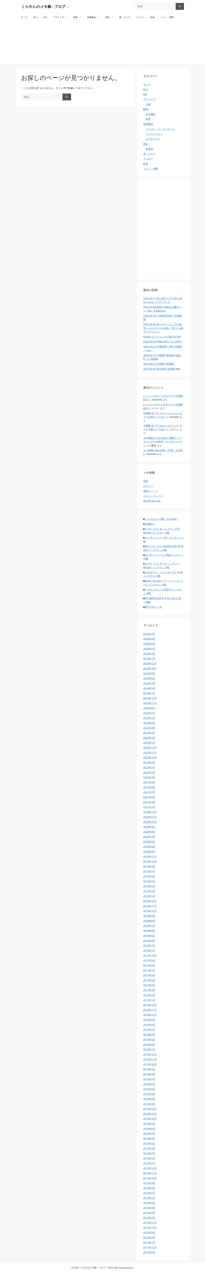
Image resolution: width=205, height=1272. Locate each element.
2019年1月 (149, 896)
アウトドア (61, 17)
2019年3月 (149, 886)
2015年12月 (150, 1054)
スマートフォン (154, 134)
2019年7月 (149, 871)
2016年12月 (150, 1005)
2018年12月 (150, 901)
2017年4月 (149, 985)
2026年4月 (149, 638)
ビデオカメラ (153, 139)
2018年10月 (150, 911)
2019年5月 (149, 881)
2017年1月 (149, 1000)
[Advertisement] (102, 43)
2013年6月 (149, 1198)
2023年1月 (149, 742)
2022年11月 (150, 752)
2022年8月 (149, 762)
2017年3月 (149, 990)
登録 (145, 481)
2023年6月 (149, 718)
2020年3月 (149, 851)
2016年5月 (149, 1039)
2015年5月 (149, 1089)
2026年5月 (149, 633)
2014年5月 (149, 1143)
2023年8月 (149, 708)
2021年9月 (149, 782)
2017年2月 (149, 995)
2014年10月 (150, 1118)
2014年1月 (149, 1163)
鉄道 (152, 17)
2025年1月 (149, 658)
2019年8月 (149, 866)
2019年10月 (150, 861)
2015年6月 (149, 1084)
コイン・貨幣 (167, 17)
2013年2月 (149, 1217)
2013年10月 (150, 1178)
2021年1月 (149, 807)
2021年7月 (149, 792)
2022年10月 (150, 757)
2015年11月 (150, 1059)
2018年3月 (149, 945)
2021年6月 (149, 797)
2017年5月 (149, 980)
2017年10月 (150, 955)
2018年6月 (149, 930)
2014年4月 (149, 1148)
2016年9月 (149, 1019)
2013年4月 (149, 1207)
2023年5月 (149, 723)
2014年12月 (150, 1108)
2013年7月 (149, 1193)
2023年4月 (149, 727)
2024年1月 (149, 693)
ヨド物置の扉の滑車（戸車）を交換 (163, 450)
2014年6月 (149, 1138)
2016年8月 (149, 1024)
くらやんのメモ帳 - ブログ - (44, 6)
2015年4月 (149, 1094)
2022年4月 (149, 777)
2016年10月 (150, 1014)
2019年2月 (149, 891)
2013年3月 (149, 1212)
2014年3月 (149, 1153)
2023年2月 (149, 737)
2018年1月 (149, 950)
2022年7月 (149, 767)
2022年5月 (149, 772)
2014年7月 (149, 1133)
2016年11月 (150, 1010)
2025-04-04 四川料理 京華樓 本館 (161, 368)
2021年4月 (149, 802)
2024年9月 (149, 673)
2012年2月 (149, 1237)
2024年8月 (149, 678)
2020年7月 (149, 836)
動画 (78, 17)
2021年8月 (149, 787)
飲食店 (149, 148)
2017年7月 (149, 970)
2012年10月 (150, 1227)
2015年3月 (149, 1099)
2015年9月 (149, 1069)
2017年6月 (149, 975)
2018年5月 (149, 935)
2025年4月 (149, 653)
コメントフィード (153, 496)
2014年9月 (149, 1123)
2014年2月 (149, 1158)
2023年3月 (149, 732)
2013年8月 (149, 1188)
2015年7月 (149, 1079)
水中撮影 (151, 114)
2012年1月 (149, 1242)
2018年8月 (149, 920)
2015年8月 (149, 1074)
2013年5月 (149, 1202)
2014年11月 (150, 1113)
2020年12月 (150, 812)
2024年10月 (150, 668)
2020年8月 (149, 831)
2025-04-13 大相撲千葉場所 (158, 364)
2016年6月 (149, 1034)
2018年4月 (149, 940)
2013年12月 (150, 1168)
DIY (45, 17)
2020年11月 (150, 817)
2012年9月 (149, 1232)
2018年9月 (149, 916)
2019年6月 (149, 876)
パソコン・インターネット (160, 129)
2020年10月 (150, 822)
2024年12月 (150, 663)
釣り (36, 17)
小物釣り (150, 524)
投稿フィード (150, 491)
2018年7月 (149, 925)
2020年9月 (149, 826)
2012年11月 (150, 1222)
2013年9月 (149, 1183)
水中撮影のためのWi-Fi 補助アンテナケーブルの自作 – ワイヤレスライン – (163, 441)
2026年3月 (149, 643)
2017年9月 (149, 960)
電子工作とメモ (153, 607)
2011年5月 (149, 1252)
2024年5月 (149, 688)
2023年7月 (149, 713)
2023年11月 (150, 703)
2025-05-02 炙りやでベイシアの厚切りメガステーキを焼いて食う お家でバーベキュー (163, 328)
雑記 (110, 17)
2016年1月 (149, 1049)
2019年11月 (150, 856)
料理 (148, 119)
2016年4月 (149, 1044)
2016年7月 (149, 1029)
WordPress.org (151, 500)
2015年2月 (149, 1104)
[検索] (180, 6)
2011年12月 (150, 1247)
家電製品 (94, 17)
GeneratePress (126, 1267)
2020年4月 (149, 846)
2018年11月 (150, 906)
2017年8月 (149, 965)
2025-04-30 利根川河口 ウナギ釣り (162, 341)
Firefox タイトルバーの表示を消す (162, 336)
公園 (148, 104)
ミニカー (140, 17)
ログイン (148, 486)
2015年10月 (150, 1064)
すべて (24, 17)
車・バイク (124, 17)
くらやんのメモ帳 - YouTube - (161, 519)
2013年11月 (150, 1173)
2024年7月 (149, 683)
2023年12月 (150, 698)
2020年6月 (149, 841)
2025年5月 (149, 648)
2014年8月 (149, 1128)
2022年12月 (150, 747)
